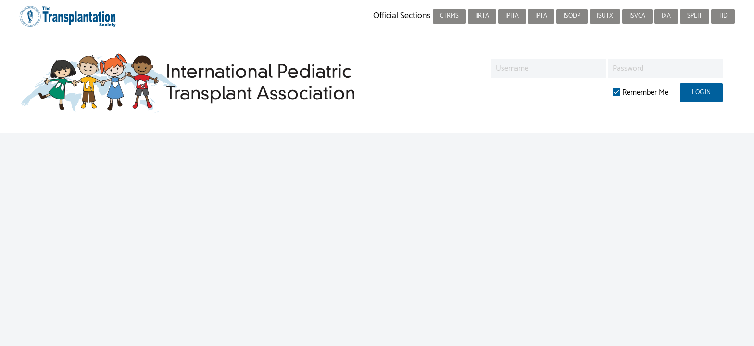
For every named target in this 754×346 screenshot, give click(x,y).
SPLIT (694, 16)
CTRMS (449, 16)
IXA (666, 16)
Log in (701, 92)
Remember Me (640, 92)
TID (723, 16)
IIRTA (482, 16)
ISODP (572, 16)
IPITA (512, 16)
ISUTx (605, 16)
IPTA (541, 16)
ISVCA (637, 16)
